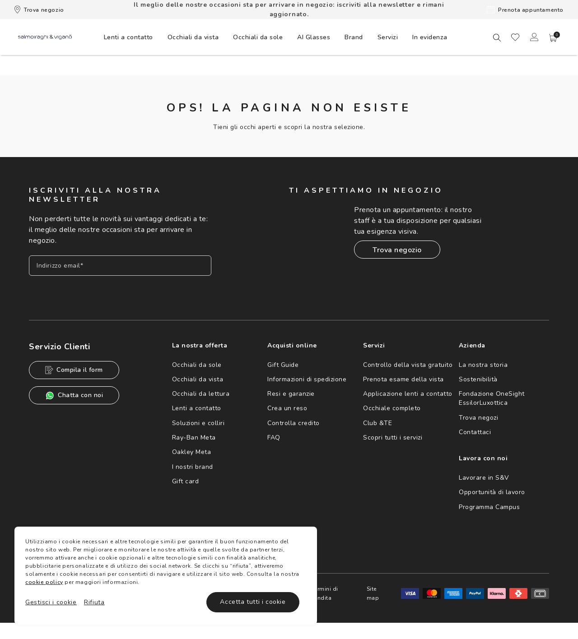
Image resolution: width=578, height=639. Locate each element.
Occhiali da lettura (201, 393)
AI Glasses (313, 37)
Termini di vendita (325, 593)
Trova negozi (478, 417)
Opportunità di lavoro (492, 492)
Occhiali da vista (198, 379)
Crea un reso (287, 408)
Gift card (185, 481)
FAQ (273, 437)
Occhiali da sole (197, 365)
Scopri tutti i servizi (392, 437)
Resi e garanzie (291, 393)
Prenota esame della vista (403, 379)
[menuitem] (128, 37)
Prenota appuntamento (525, 9)
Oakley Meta (191, 452)
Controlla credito (293, 423)
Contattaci (475, 432)
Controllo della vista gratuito (407, 365)
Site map (373, 593)
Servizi (388, 37)
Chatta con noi (74, 395)
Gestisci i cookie (51, 602)
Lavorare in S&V (484, 477)
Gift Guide (282, 365)
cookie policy (44, 582)
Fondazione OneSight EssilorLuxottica (492, 398)
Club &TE (377, 423)
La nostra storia (483, 365)
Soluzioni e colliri (198, 423)
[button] (553, 38)
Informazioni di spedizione (306, 379)
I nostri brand (192, 467)
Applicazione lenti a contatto (407, 393)
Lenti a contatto (196, 408)
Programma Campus (489, 507)
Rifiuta (94, 602)
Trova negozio (39, 9)
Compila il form (74, 370)
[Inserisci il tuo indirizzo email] (120, 265)
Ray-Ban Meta (194, 437)
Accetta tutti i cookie (252, 601)
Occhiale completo (392, 408)
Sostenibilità (478, 379)
